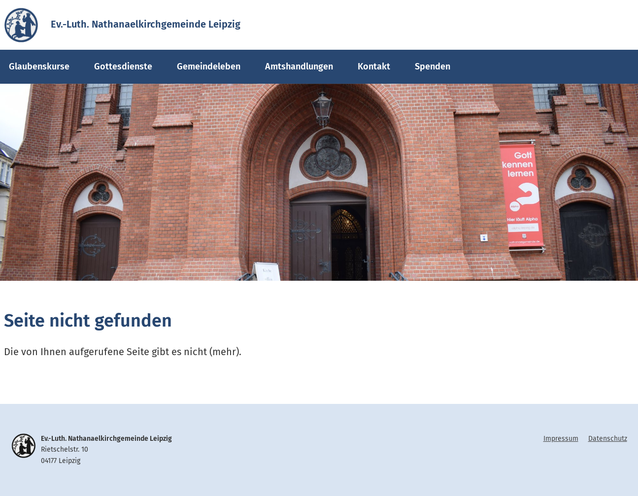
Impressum (560, 438)
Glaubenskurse (39, 66)
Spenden (432, 66)
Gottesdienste (123, 66)
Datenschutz (607, 438)
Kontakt (374, 66)
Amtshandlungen (299, 66)
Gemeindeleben (208, 66)
